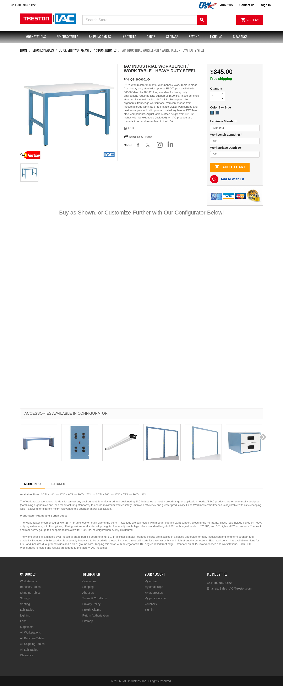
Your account (155, 574)
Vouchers (151, 604)
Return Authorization (95, 615)
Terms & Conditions (95, 598)
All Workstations (30, 632)
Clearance (240, 36)
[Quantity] (215, 96)
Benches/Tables (67, 36)
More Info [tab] (32, 484)
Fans (23, 621)
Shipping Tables (100, 36)
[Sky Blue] (213, 114)
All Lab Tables (29, 649)
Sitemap (87, 621)
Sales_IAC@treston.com (236, 588)
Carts (151, 36)
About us (226, 5)
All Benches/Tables (32, 638)
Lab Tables (129, 36)
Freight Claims (91, 609)
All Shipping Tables (32, 644)
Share (138, 145)
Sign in (149, 609)
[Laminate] (235, 128)
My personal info (155, 598)
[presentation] (263, 437)
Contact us (246, 5)
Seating (194, 36)
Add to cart (229, 167)
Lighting (216, 36)
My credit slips (154, 587)
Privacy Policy (91, 604)
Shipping (88, 587)
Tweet (149, 145)
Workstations (36, 36)
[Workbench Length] (235, 141)
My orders (151, 581)
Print (129, 128)
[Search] (144, 20)
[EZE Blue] (218, 114)
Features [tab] (57, 484)
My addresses (154, 592)
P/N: (127, 79)
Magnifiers (27, 627)
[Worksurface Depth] (235, 154)
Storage (172, 36)
